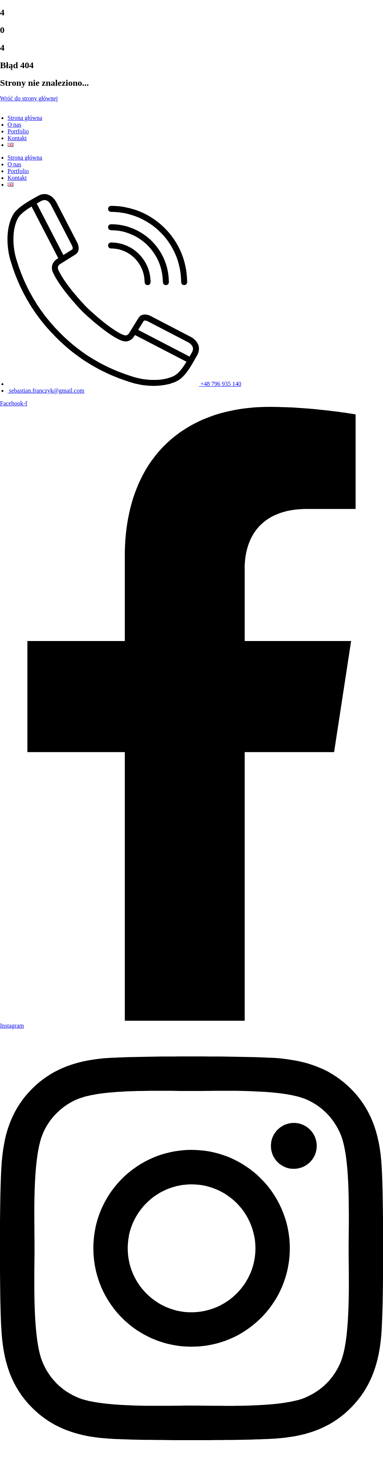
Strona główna (24, 118)
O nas (14, 124)
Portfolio (18, 131)
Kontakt (17, 138)
